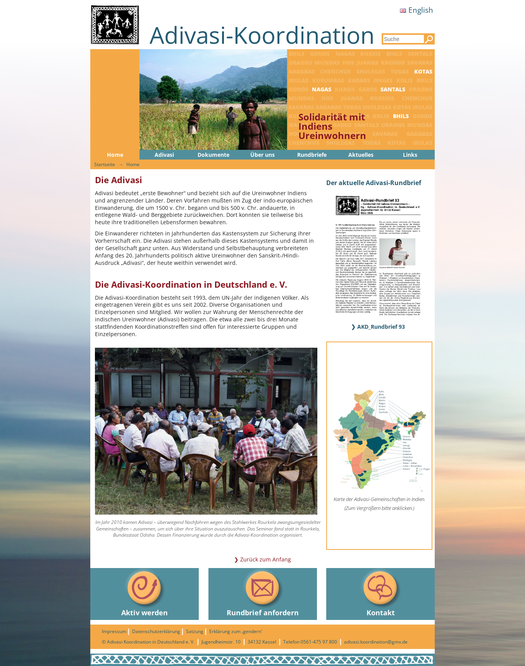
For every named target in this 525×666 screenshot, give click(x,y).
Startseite (104, 164)
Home (115, 154)
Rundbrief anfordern (263, 592)
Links (410, 154)
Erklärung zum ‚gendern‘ (235, 631)
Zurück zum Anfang (265, 559)
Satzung (194, 631)
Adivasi (164, 154)
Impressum (114, 631)
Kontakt (380, 592)
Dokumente (213, 154)
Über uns (262, 154)
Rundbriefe (312, 154)
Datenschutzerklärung (156, 631)
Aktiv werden (144, 592)
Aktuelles (361, 154)
